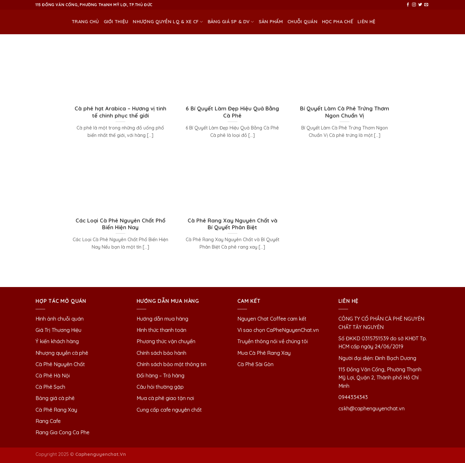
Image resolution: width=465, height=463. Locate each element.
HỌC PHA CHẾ (337, 22)
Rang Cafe (48, 421)
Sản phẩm (271, 22)
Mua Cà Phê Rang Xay (264, 353)
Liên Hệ (366, 22)
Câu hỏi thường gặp (160, 387)
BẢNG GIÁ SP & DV (231, 22)
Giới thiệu (116, 22)
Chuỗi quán (302, 22)
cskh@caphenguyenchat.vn (371, 408)
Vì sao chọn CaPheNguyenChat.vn (278, 330)
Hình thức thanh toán (161, 330)
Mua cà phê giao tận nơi (165, 398)
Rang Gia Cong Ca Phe (62, 432)
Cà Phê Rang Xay (56, 409)
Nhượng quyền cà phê (62, 353)
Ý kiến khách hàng (57, 341)
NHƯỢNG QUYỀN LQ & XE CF (168, 22)
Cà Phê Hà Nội (53, 375)
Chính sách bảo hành (161, 353)
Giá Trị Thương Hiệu (58, 330)
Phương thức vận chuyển (166, 341)
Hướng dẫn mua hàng (162, 318)
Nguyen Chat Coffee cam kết (271, 318)
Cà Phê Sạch (50, 387)
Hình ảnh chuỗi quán (60, 318)
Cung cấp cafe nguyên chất (169, 409)
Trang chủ (85, 22)
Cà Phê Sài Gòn (255, 364)
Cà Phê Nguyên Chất (60, 364)
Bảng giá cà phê (55, 398)
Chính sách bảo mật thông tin (171, 364)
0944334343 (353, 397)
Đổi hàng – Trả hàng (160, 375)
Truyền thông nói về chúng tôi (272, 341)
